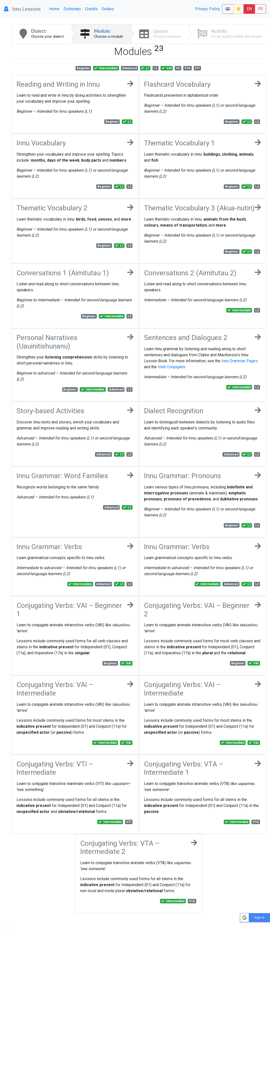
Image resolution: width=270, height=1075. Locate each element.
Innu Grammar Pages (240, 360)
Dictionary (72, 8)
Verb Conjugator (171, 366)
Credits (91, 8)
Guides (108, 8)
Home (54, 8)
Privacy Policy (207, 8)
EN (249, 8)
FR (260, 8)
